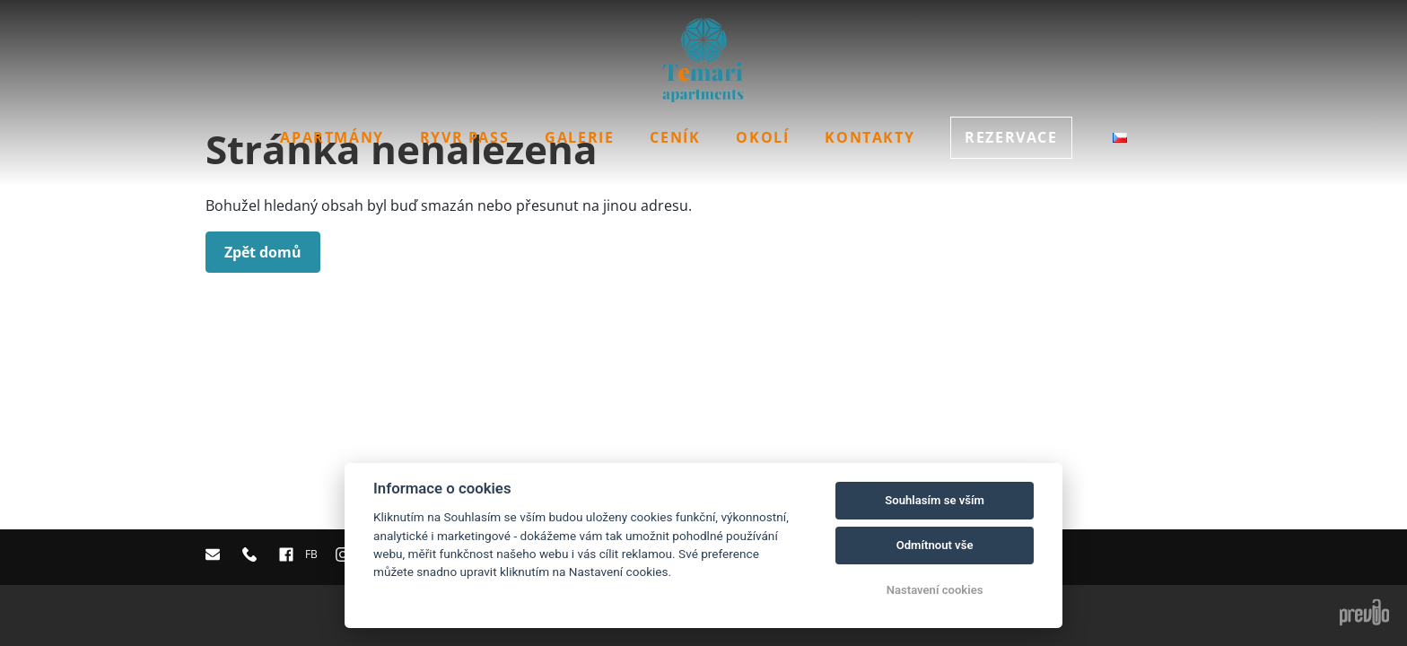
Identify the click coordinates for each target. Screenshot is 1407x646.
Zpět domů (263, 252)
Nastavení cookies (935, 590)
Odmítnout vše (935, 545)
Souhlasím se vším (934, 500)
